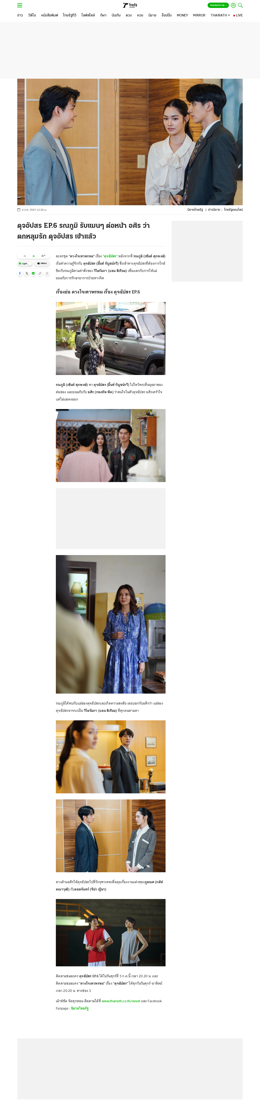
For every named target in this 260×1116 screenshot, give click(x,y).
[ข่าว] (20, 16)
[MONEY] (182, 16)
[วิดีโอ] (32, 16)
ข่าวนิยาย (214, 210)
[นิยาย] (152, 16)
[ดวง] (129, 16)
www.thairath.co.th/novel (121, 1001)
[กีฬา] (103, 16)
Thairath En (218, 5)
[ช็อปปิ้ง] (167, 16)
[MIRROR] (199, 16)
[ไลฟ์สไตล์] (88, 16)
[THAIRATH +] (220, 16)
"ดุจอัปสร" (110, 256)
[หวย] (140, 16)
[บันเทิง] (116, 16)
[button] (20, 273)
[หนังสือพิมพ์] (49, 16)
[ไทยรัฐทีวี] (69, 16)
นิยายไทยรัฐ (195, 210)
